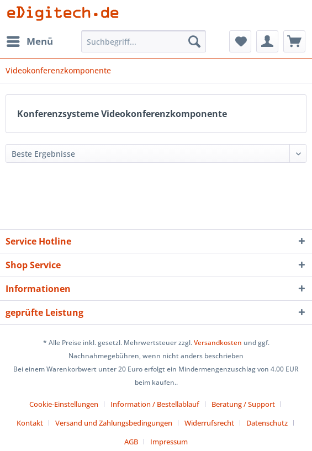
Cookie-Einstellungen (63, 404)
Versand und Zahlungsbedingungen (113, 423)
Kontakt (30, 423)
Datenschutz (267, 423)
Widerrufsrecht (209, 423)
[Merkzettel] (240, 41)
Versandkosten (218, 342)
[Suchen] (194, 41)
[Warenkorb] (294, 41)
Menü (30, 40)
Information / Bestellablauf (154, 404)
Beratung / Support (243, 404)
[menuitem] (29, 41)
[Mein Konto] (267, 41)
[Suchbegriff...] (143, 41)
